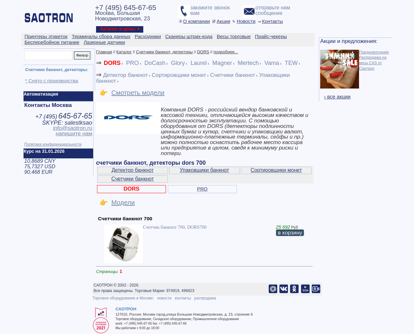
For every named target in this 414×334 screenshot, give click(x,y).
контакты (183, 298)
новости (164, 298)
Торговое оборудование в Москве (123, 298)
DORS (203, 51)
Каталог (124, 51)
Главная (104, 51)
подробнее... (225, 51)
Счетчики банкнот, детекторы (164, 51)
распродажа (205, 298)
